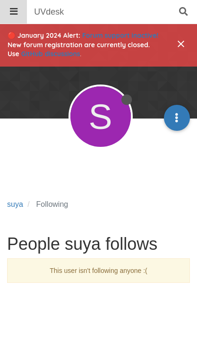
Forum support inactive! (120, 35)
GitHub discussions (50, 54)
